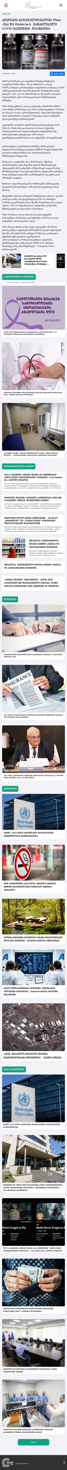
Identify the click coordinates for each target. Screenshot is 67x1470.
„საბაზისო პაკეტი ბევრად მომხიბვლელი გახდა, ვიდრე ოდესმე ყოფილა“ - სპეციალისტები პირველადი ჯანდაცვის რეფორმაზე (31, 454)
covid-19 (6, 14)
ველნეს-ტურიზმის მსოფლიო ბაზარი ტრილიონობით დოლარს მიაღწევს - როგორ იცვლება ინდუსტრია (33, 939)
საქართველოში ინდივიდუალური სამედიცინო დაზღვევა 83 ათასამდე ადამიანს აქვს (33, 656)
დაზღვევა (10, 599)
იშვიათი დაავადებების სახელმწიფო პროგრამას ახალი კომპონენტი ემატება (30, 1370)
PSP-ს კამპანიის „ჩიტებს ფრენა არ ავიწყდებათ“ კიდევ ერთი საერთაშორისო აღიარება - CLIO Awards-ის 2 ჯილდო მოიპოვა (33, 477)
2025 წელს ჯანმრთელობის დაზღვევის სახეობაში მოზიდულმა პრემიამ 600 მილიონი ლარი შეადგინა (33, 716)
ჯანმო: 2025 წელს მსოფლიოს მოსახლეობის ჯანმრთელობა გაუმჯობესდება (29, 834)
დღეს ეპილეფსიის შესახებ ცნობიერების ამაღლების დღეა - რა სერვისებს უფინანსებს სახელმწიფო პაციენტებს (30, 333)
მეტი (33, 1442)
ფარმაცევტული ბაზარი (19, 466)
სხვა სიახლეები (14, 1069)
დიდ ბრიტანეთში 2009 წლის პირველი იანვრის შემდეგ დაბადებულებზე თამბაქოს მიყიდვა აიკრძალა (30, 887)
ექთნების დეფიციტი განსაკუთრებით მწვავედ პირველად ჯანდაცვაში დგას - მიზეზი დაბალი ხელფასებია (33, 394)
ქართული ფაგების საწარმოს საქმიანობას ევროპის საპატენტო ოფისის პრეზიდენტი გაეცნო (33, 499)
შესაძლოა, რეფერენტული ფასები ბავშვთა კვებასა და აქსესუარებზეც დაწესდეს (44, 544)
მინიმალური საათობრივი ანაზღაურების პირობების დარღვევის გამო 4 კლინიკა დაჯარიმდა (28, 1310)
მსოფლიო (10, 789)
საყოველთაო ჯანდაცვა (19, 277)
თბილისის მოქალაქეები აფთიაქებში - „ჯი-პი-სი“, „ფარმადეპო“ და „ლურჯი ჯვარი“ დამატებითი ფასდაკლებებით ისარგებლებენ (31, 521)
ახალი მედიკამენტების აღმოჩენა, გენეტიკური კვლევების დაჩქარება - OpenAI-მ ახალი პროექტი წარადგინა (31, 991)
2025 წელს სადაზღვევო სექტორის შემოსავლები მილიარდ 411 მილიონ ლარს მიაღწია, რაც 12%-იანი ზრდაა (33, 777)
